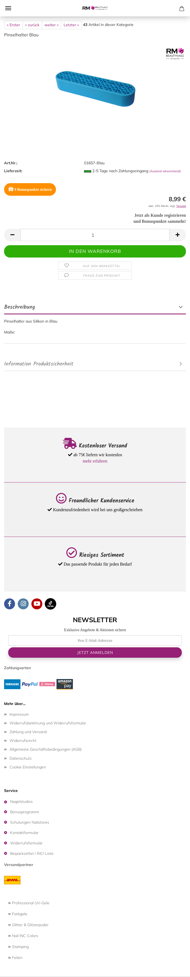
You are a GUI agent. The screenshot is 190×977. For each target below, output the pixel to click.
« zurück (32, 24)
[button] (12, 235)
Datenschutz (21, 758)
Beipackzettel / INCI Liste (32, 853)
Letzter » (71, 24)
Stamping (18, 946)
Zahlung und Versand (28, 731)
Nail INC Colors (23, 935)
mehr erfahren (95, 461)
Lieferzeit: (13, 170)
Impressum (19, 714)
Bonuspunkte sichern (30, 189)
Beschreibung (19, 307)
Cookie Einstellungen (28, 767)
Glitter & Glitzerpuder (28, 924)
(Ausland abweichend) (165, 171)
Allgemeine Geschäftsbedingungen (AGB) (46, 749)
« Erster (13, 24)
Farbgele (17, 913)
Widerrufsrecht (23, 740)
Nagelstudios (21, 801)
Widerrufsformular (26, 843)
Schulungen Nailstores (29, 822)
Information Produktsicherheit (38, 364)
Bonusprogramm (24, 811)
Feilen (15, 957)
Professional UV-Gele (28, 902)
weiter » (51, 24)
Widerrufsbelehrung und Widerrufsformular (48, 723)
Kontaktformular (24, 832)
